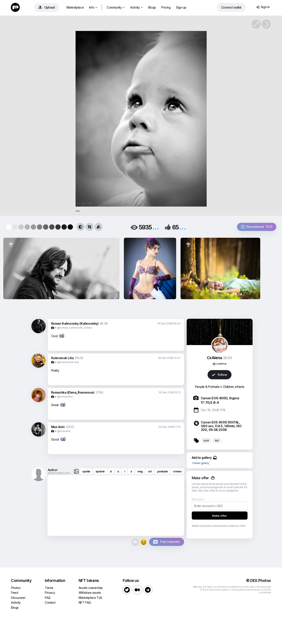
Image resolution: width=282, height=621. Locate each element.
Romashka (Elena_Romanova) (72, 392)
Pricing (165, 7)
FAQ (48, 597)
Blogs (152, 7)
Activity (136, 7)
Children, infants (233, 387)
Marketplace (75, 7)
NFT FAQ (85, 602)
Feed (14, 592)
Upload (46, 7)
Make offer (219, 515)
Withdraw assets (90, 592)
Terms (49, 588)
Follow (219, 374)
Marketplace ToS (90, 597)
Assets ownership (91, 588)
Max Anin (58, 427)
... (155, 227)
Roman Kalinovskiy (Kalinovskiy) (75, 323)
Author (53, 470)
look (206, 440)
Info (93, 7)
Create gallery (200, 463)
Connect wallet (231, 7)
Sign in (263, 7)
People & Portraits (207, 387)
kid (217, 440)
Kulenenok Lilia (62, 358)
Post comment (169, 542)
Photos (16, 588)
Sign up (181, 7)
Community (116, 7)
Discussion (18, 597)
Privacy (50, 592)
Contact (50, 602)
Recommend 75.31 (256, 227)
